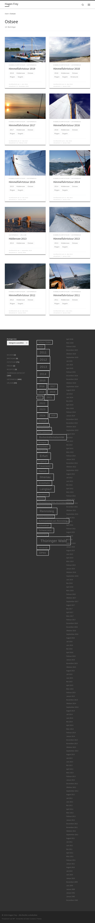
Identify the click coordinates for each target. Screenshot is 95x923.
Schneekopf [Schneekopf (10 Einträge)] (44, 525)
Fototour (11, 362)
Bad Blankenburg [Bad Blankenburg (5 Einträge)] (44, 429)
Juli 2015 (69, 674)
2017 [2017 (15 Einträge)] (52, 386)
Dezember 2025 (72, 350)
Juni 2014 (69, 718)
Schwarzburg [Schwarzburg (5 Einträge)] (42, 534)
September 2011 (72, 835)
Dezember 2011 (72, 824)
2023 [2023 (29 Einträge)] (42, 409)
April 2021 (69, 525)
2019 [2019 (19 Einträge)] (52, 392)
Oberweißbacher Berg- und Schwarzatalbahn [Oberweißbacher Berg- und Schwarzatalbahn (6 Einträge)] (55, 502)
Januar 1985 (70, 896)
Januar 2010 (70, 878)
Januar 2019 (70, 569)
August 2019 (70, 550)
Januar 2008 (70, 889)
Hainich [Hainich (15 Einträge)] (43, 471)
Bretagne (11, 358)
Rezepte (10, 369)
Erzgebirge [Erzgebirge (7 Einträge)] (42, 461)
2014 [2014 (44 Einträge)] (43, 374)
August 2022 (70, 474)
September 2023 (72, 430)
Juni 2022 (69, 481)
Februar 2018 (71, 594)
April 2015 (69, 685)
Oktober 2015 (71, 667)
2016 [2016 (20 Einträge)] (42, 386)
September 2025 (72, 357)
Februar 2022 (71, 496)
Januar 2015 (70, 696)
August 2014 (70, 711)
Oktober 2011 (71, 831)
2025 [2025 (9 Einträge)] (53, 416)
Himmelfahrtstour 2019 (22, 68)
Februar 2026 (71, 346)
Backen (10, 355)
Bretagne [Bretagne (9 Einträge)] (43, 442)
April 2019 (69, 558)
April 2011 (69, 853)
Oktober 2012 (71, 787)
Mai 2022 (69, 485)
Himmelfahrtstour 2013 (66, 238)
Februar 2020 (71, 543)
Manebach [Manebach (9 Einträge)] (43, 495)
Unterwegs (12, 379)
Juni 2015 (69, 678)
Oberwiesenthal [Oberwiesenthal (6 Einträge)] (44, 506)
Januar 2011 (70, 864)
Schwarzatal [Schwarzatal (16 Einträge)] (45, 530)
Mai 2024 (69, 401)
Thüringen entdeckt (16, 373)
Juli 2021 (69, 521)
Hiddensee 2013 (18, 238)
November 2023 (72, 423)
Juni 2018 (69, 580)
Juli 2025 (69, 361)
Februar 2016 (71, 656)
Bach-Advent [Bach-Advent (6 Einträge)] (43, 425)
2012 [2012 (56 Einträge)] (43, 359)
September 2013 (72, 751)
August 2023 (70, 434)
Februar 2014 (71, 733)
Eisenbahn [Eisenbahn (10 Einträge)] (43, 447)
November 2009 (72, 882)
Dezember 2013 (72, 740)
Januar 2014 (70, 736)
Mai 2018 (69, 583)
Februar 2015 (71, 692)
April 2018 (69, 587)
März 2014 (69, 729)
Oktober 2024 (71, 383)
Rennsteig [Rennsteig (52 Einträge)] (47, 511)
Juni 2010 (69, 875)
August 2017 (70, 605)
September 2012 (72, 791)
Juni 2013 (69, 762)
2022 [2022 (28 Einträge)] (42, 403)
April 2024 (69, 405)
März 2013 (69, 773)
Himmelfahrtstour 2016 (66, 125)
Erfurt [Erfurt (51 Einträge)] (44, 456)
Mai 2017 (69, 609)
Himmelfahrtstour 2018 (66, 68)
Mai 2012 (69, 805)
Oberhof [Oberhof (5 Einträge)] (41, 498)
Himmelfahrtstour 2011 (66, 295)
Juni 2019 (69, 554)
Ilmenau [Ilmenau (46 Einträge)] (45, 477)
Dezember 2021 (72, 503)
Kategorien (12, 339)
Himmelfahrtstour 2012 (22, 295)
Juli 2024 (69, 394)
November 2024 (72, 379)
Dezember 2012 (72, 784)
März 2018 (69, 590)
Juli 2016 (69, 641)
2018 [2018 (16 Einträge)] (41, 392)
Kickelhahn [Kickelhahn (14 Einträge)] (44, 483)
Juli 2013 (69, 758)
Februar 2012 (71, 816)
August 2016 (70, 638)
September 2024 (72, 387)
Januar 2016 (70, 660)
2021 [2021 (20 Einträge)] (49, 397)
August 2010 (70, 867)
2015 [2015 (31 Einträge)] (42, 380)
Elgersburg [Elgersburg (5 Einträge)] (42, 450)
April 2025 (69, 368)
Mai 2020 (69, 539)
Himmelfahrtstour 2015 (22, 182)
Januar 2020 (70, 547)
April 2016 (69, 652)
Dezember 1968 (72, 900)
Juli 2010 (69, 871)
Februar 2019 (71, 565)
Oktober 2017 (71, 598)
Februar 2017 (71, 620)
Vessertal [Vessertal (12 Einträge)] (43, 548)
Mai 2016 (69, 649)
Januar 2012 (70, 820)
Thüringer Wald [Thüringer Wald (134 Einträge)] (53, 541)
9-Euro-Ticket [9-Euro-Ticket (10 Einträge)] (45, 342)
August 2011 (70, 838)
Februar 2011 (71, 860)
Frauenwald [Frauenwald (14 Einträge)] (45, 466)
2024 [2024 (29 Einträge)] (42, 415)
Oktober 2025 (71, 354)
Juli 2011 (69, 842)
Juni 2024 (69, 397)
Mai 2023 (69, 445)
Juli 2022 (69, 478)
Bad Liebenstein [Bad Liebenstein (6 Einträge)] (44, 432)
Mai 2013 (69, 765)
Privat (9, 366)
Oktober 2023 (71, 427)
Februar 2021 (71, 529)
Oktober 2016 (71, 631)
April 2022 (69, 488)
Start (7, 14)
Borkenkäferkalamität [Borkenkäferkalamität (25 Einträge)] (51, 437)
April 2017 (69, 612)
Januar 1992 (70, 893)
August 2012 (70, 794)
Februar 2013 (71, 776)
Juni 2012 (69, 802)
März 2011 (69, 856)
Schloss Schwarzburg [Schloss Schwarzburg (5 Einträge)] (45, 516)
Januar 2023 (70, 459)
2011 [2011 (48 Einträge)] (43, 352)
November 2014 (72, 700)
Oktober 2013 (71, 747)
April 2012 (69, 809)
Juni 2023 (69, 441)
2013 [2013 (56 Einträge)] (43, 367)
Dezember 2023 (72, 419)
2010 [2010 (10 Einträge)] (41, 347)
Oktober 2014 (71, 703)
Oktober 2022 (71, 467)
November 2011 (72, 827)
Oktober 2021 (71, 510)
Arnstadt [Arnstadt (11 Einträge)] (43, 421)
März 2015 (69, 689)
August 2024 (70, 390)
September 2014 (72, 707)
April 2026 (69, 339)
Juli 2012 (69, 798)
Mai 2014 (69, 722)
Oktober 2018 (71, 572)
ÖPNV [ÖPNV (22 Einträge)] (42, 553)
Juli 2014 (69, 714)
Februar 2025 (71, 372)
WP (14, 919)
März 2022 (69, 492)
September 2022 (72, 470)
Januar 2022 (70, 499)
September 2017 (72, 601)
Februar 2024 (71, 412)
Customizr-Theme (36, 919)
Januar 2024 (70, 416)
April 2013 (69, 769)
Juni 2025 (69, 365)
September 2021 (72, 514)
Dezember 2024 (72, 376)
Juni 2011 (69, 845)
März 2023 (69, 452)
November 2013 (72, 743)
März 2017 (69, 616)
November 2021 (72, 507)
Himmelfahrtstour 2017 (22, 125)
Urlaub (10, 383)
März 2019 (69, 561)
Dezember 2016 (72, 623)
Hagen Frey (12, 915)
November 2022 (72, 463)
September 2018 (72, 576)
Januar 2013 (70, 780)
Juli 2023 (69, 437)
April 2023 (69, 448)
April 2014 (69, 725)
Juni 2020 (69, 536)
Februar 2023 (71, 456)
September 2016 (72, 634)
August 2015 (70, 671)
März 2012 (69, 813)
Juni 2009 (69, 886)
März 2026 (69, 343)
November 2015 (72, 663)
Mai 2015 (69, 682)
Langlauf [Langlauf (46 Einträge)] (46, 489)
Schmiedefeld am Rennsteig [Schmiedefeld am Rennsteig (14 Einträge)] (53, 521)
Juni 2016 (69, 645)
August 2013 (70, 754)
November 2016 (72, 627)
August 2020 (70, 532)
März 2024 (69, 408)
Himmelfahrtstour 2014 (66, 182)
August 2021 (70, 518)
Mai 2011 (69, 849)
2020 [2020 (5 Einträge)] (40, 397)
